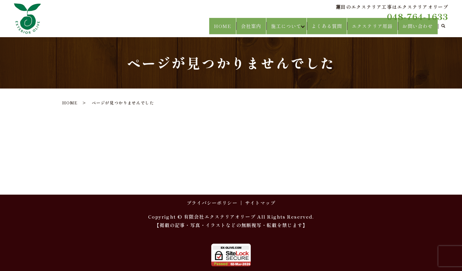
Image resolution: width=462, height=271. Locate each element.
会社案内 (255, 28)
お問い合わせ (418, 28)
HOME (228, 28)
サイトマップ (260, 202)
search (443, 29)
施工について (289, 28)
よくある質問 (331, 28)
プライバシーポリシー (212, 202)
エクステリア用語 (374, 28)
